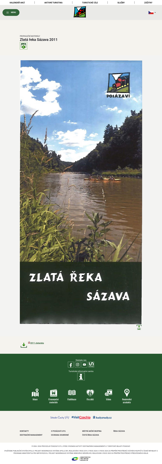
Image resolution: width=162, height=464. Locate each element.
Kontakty (24, 431)
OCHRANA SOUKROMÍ (60, 435)
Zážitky (148, 3)
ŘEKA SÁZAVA (119, 431)
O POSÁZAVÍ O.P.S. (58, 431)
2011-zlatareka (37, 343)
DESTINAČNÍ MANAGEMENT (31, 435)
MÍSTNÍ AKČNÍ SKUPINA (91, 431)
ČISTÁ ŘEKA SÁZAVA (90, 435)
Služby (121, 3)
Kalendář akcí (17, 3)
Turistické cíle (90, 3)
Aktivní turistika (53, 3)
